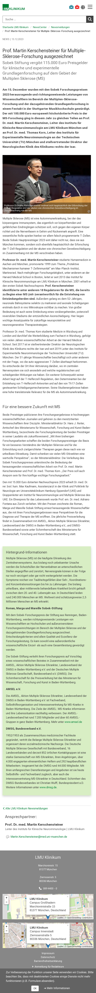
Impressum (48, 953)
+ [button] (6, 898)
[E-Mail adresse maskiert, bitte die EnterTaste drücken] (39, 837)
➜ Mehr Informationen (57, 988)
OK (35, 988)
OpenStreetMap (74, 918)
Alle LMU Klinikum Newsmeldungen (25, 808)
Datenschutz (48, 957)
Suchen (90, 19)
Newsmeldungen (60, 27)
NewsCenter (40, 27)
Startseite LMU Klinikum (16, 27)
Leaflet (60, 918)
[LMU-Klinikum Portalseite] (14, 7)
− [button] (6, 902)
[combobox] (48, 19)
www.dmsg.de (48, 787)
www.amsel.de (73, 722)
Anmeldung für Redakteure (49, 966)
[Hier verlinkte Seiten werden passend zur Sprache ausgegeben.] (83, 7)
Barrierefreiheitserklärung (48, 961)
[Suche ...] (44, 19)
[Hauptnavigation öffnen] (90, 7)
